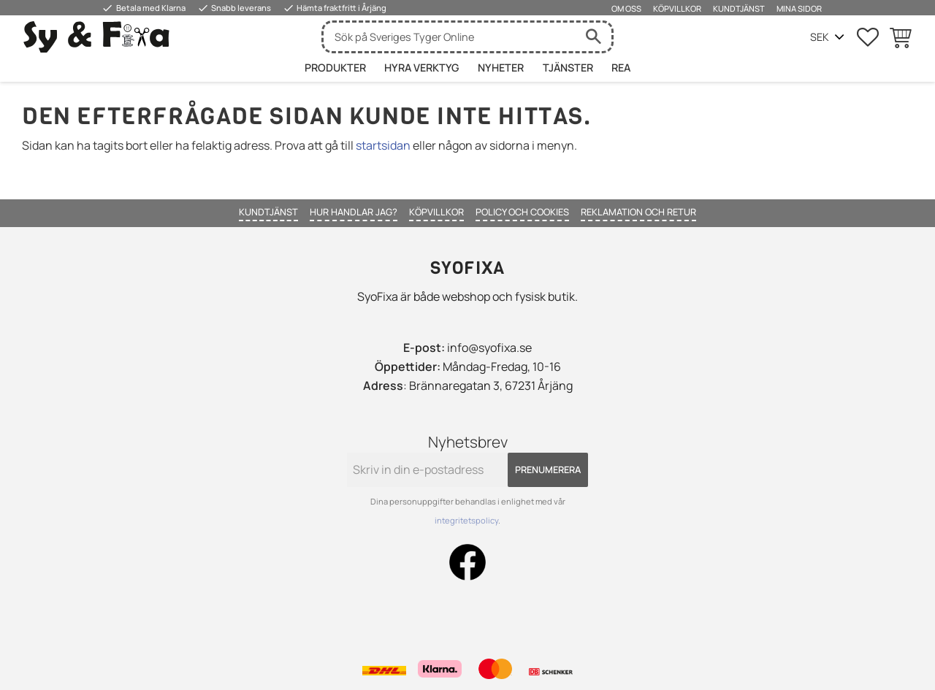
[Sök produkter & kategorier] (449, 37)
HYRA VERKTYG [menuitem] (421, 67)
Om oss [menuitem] (626, 8)
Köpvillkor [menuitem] (677, 8)
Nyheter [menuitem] (501, 67)
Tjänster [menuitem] (568, 67)
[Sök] (593, 37)
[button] (868, 37)
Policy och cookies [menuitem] (522, 211)
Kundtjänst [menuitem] (739, 8)
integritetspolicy (466, 520)
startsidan (383, 145)
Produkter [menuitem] (335, 67)
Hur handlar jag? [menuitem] (353, 211)
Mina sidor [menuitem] (799, 8)
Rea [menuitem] (620, 67)
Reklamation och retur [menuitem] (638, 211)
